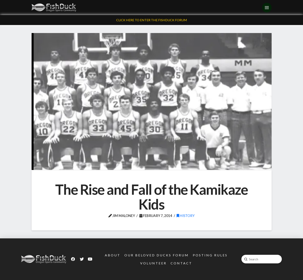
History (186, 216)
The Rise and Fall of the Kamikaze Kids (151, 197)
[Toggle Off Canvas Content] (267, 7)
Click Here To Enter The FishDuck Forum (151, 20)
